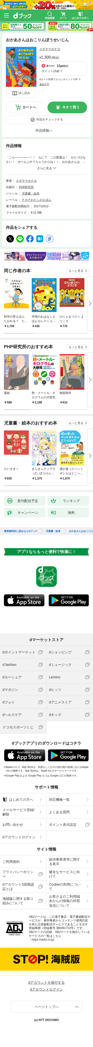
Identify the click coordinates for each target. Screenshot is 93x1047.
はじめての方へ (17, 799)
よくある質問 (59, 812)
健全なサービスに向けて (64, 874)
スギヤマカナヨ (49, 49)
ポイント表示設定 (63, 825)
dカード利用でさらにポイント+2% (58, 79)
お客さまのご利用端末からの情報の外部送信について (64, 900)
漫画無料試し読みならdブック (20, 531)
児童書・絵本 (31, 193)
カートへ (29, 107)
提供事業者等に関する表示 (64, 861)
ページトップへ (46, 1007)
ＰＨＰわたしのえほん (36, 200)
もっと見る (76, 270)
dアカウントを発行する (46, 982)
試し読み (24, 93)
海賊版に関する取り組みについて (17, 901)
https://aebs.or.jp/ (43, 939)
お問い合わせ (12, 825)
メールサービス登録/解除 (18, 812)
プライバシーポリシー (17, 874)
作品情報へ (44, 130)
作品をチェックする (49, 119)
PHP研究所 (26, 187)
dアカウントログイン (18, 837)
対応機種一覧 (59, 799)
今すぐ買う (70, 107)
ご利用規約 (11, 862)
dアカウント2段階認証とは (18, 886)
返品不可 (44, 84)
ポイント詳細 (50, 71)
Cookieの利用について (64, 886)
